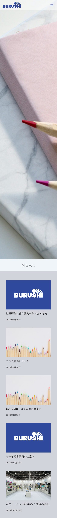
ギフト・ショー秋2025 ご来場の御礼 (27, 504)
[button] (52, 5)
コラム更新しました (17, 361)
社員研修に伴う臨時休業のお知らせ (26, 314)
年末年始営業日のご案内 (20, 457)
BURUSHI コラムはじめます (23, 409)
